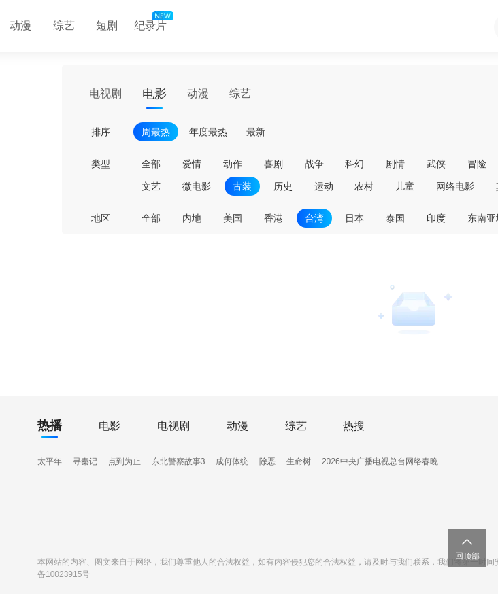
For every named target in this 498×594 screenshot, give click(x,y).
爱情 (191, 163)
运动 (323, 186)
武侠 (436, 163)
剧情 (395, 163)
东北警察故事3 (178, 461)
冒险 (476, 163)
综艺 (64, 25)
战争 (314, 163)
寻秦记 (85, 461)
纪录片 (152, 22)
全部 (151, 163)
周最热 (156, 131)
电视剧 (105, 93)
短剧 (107, 25)
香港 (273, 218)
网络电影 (455, 186)
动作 (232, 163)
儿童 (404, 186)
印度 (436, 218)
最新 (255, 131)
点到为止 (124, 461)
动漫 (198, 93)
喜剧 (273, 163)
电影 (154, 94)
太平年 (49, 461)
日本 (354, 218)
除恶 (267, 461)
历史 (283, 186)
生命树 (298, 461)
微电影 (196, 186)
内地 (191, 218)
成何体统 (232, 461)
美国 (232, 218)
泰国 (395, 218)
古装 (242, 186)
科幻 (354, 163)
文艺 (151, 186)
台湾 (314, 218)
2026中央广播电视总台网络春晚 (380, 461)
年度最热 (208, 131)
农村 (364, 186)
